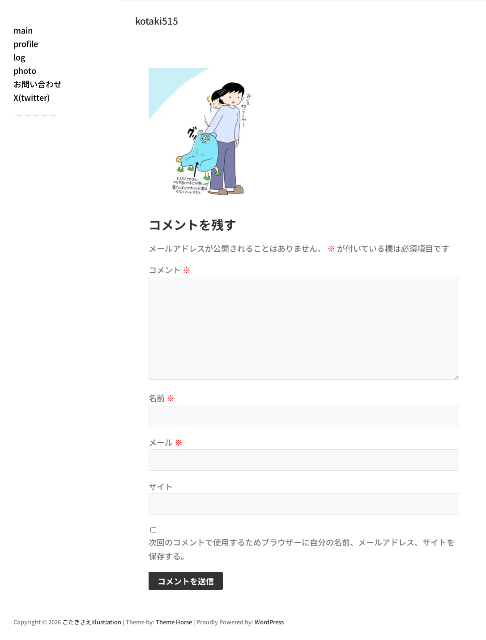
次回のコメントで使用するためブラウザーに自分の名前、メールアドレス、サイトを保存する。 (302, 549)
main (23, 30)
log (19, 57)
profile (25, 43)
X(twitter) (31, 97)
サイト (161, 486)
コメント (170, 269)
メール (166, 442)
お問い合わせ (37, 84)
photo (24, 70)
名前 (162, 398)
